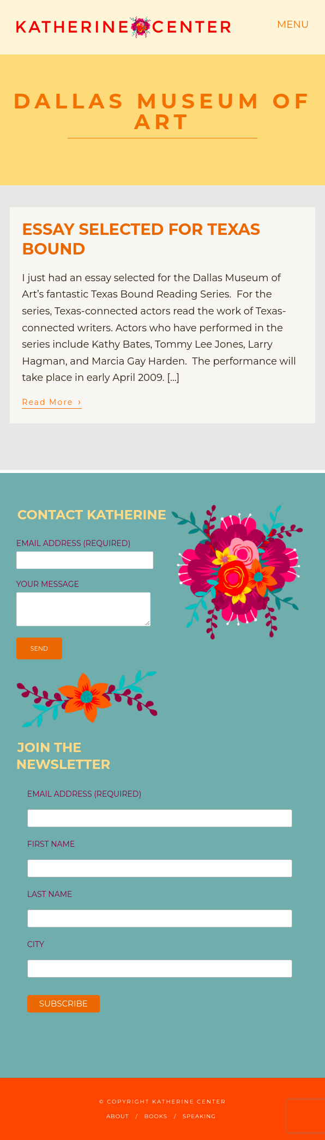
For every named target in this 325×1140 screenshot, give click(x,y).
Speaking (199, 1116)
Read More (52, 402)
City (35, 944)
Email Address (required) (84, 794)
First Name (51, 844)
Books (156, 1116)
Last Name (50, 894)
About (117, 1116)
